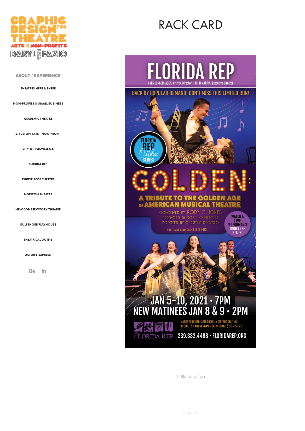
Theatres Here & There (38, 88)
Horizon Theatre (38, 194)
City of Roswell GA (38, 149)
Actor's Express (38, 255)
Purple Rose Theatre (38, 179)
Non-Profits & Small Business (38, 103)
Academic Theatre (38, 118)
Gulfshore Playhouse (38, 224)
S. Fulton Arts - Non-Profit (38, 134)
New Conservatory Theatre (38, 209)
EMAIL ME (190, 412)
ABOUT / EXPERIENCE (38, 75)
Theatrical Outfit (38, 239)
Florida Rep (38, 164)
